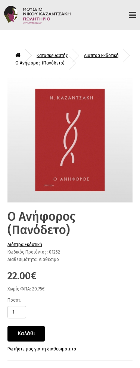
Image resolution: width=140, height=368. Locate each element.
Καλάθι (26, 333)
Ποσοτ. (14, 300)
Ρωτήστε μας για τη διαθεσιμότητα (41, 349)
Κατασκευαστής (52, 55)
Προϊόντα (132, 15)
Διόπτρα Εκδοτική (101, 55)
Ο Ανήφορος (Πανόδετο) (40, 63)
